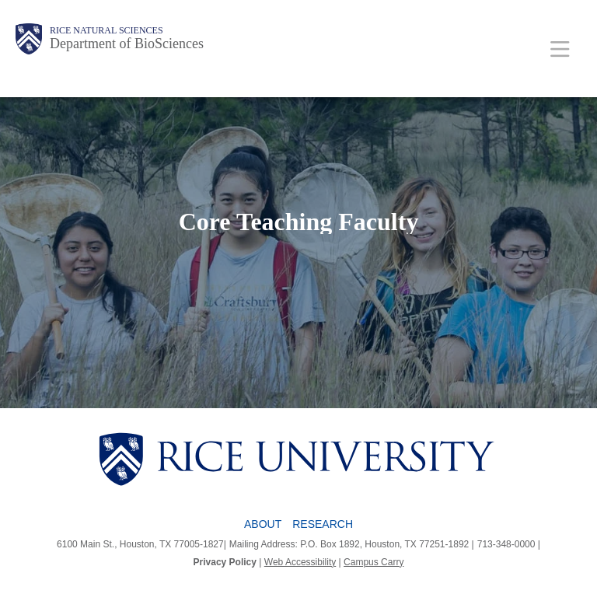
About (262, 524)
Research (322, 524)
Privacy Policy (225, 562)
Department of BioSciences (127, 43)
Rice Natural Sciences (106, 30)
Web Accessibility (300, 562)
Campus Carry (373, 562)
